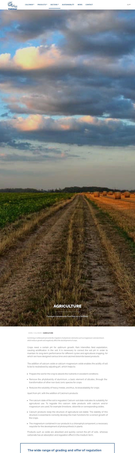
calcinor (37, 333)
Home (30, 333)
